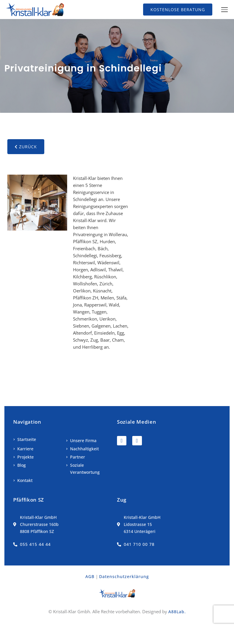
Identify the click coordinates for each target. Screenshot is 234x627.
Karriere (25, 448)
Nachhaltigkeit (84, 448)
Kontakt (25, 480)
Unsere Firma (83, 440)
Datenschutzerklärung (124, 576)
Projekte (25, 457)
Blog (21, 465)
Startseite (26, 439)
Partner (77, 457)
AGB (89, 576)
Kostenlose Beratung (177, 9)
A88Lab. (177, 611)
